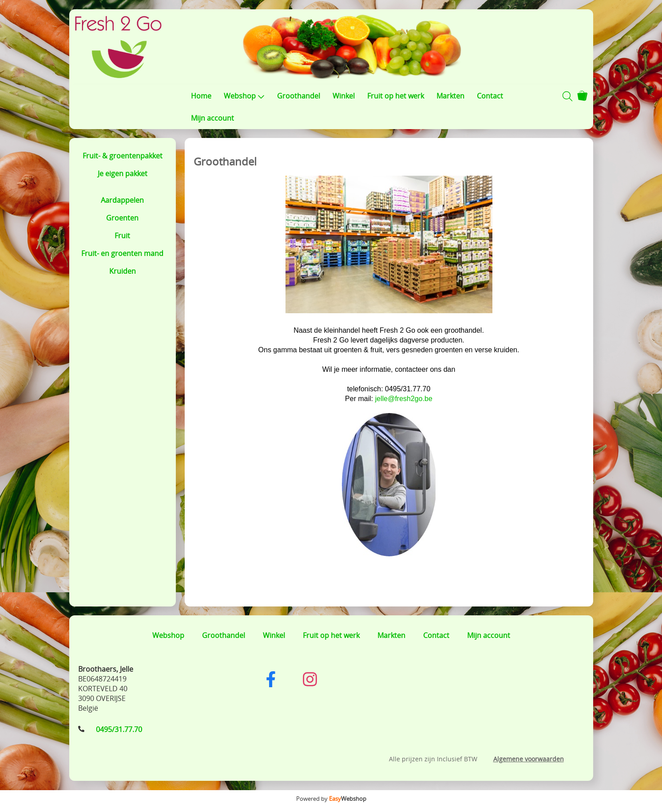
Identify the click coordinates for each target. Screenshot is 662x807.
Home (201, 96)
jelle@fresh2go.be (403, 398)
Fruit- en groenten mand (122, 253)
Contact (490, 96)
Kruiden (122, 271)
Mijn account (212, 118)
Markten (450, 96)
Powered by (331, 799)
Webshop (244, 96)
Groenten (122, 218)
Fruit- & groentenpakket (123, 156)
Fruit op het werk (395, 96)
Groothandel (298, 96)
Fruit (122, 235)
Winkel (344, 96)
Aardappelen (122, 200)
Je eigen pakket (122, 173)
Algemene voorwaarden (528, 759)
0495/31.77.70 (119, 729)
